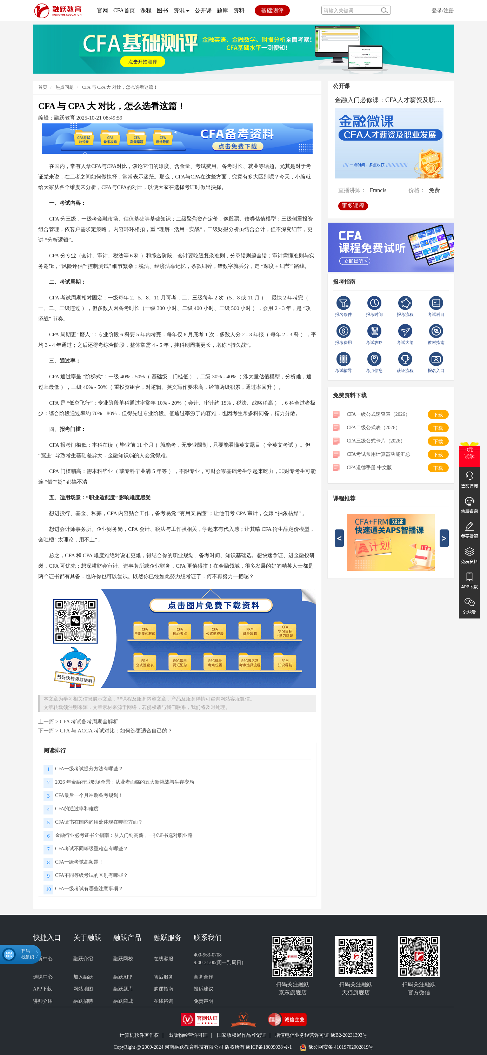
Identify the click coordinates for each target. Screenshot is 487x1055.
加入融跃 (83, 977)
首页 (42, 87)
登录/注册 (443, 10)
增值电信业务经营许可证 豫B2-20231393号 (321, 1035)
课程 (146, 10)
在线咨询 (163, 1001)
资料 (239, 10)
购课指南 (163, 989)
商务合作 (203, 977)
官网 (102, 10)
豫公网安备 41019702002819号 (341, 1047)
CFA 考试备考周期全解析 (89, 721)
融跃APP (122, 977)
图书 (162, 10)
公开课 (203, 10)
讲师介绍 (43, 1001)
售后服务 (163, 977)
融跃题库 (123, 989)
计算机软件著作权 (139, 1035)
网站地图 (83, 989)
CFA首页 (124, 10)
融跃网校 (123, 958)
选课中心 (43, 977)
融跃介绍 (83, 958)
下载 (438, 415)
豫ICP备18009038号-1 (269, 1047)
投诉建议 (203, 989)
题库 (222, 10)
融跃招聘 (83, 1001)
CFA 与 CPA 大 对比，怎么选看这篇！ (120, 87)
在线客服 (163, 958)
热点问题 (64, 87)
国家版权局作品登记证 (241, 1035)
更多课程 (354, 204)
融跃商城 (123, 1001)
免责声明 (203, 1001)
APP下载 (42, 989)
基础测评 (272, 10)
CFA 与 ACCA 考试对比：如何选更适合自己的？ (116, 730)
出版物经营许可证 (188, 1035)
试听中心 (43, 958)
